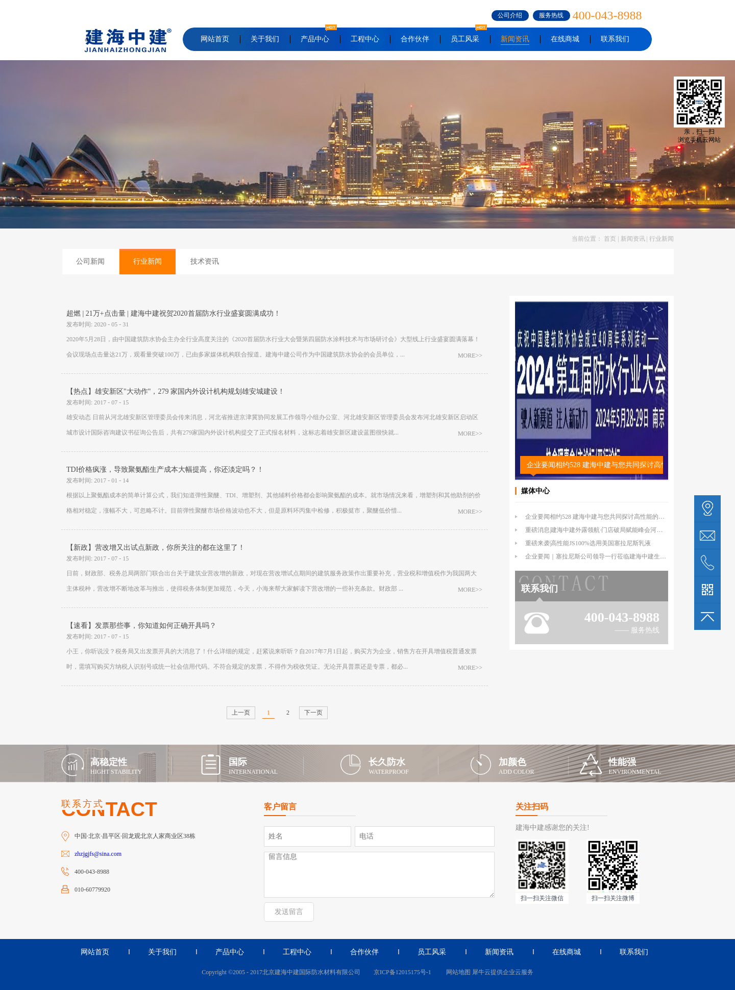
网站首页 (215, 39)
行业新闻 (661, 238)
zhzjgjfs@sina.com (98, 853)
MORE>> (470, 355)
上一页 (241, 712)
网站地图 (457, 972)
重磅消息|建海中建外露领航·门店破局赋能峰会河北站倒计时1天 (610, 530)
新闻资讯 (633, 238)
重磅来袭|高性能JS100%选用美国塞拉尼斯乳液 (588, 543)
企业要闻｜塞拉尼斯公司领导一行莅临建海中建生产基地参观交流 (614, 556)
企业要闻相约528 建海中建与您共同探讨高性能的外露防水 (595, 465)
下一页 (313, 712)
